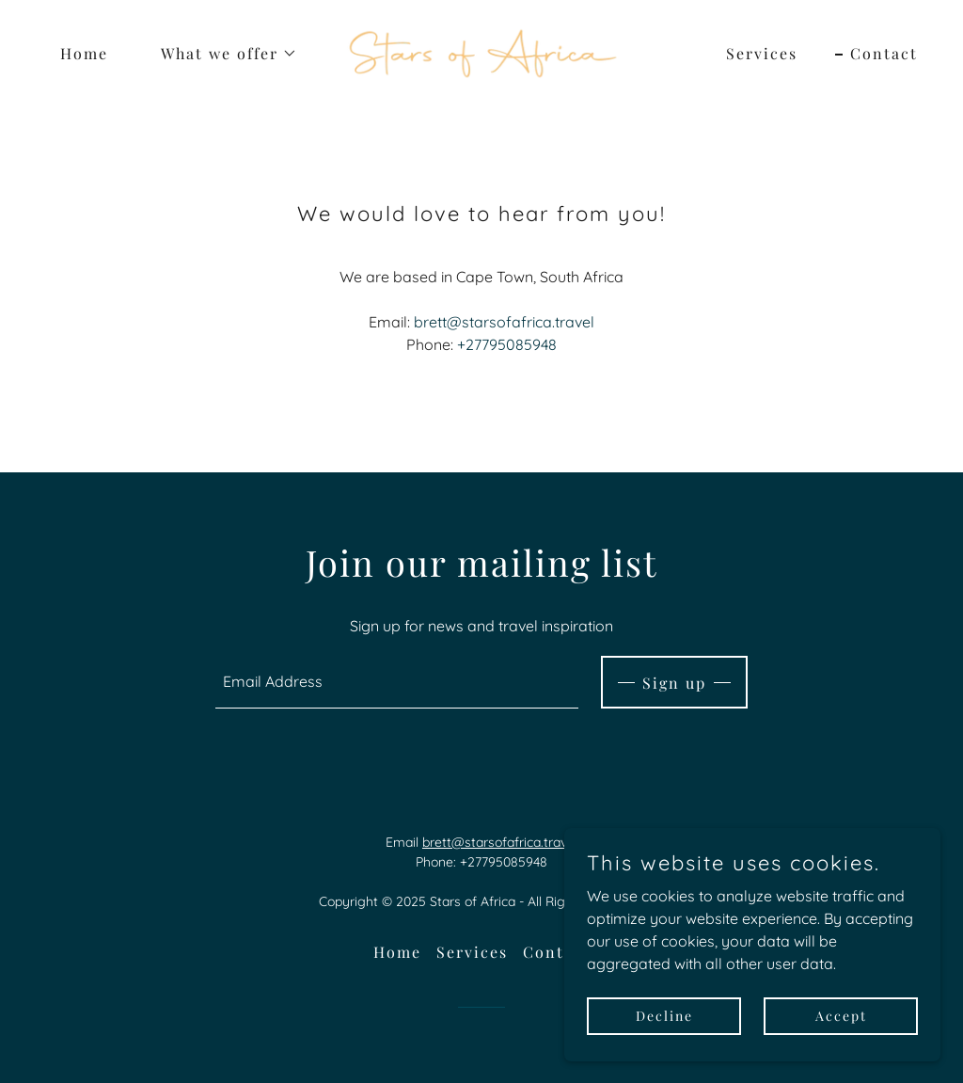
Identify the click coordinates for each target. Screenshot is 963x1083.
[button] (221, 53)
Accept (841, 1016)
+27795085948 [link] (507, 344)
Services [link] (761, 53)
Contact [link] (884, 53)
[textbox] (396, 682)
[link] (481, 51)
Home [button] (397, 952)
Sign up (674, 683)
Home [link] (84, 53)
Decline (664, 1016)
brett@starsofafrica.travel (499, 842)
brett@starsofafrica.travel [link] (504, 321)
